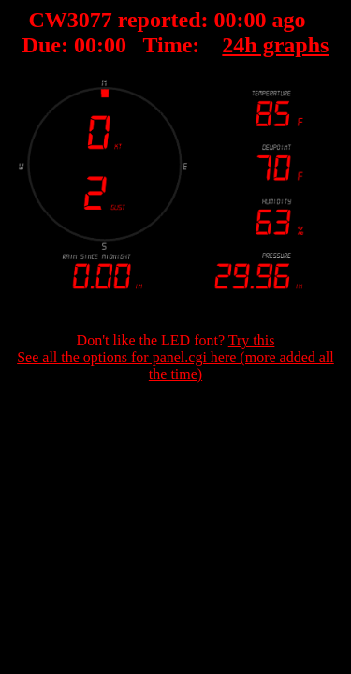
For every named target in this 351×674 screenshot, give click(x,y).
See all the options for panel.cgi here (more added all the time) (175, 365)
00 (225, 19)
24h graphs (275, 45)
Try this (251, 340)
